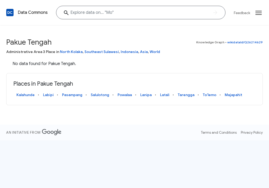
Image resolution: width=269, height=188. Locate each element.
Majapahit (233, 94)
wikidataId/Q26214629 (245, 42)
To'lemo (209, 94)
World (155, 51)
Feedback (242, 12)
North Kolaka (71, 51)
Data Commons (33, 12)
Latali (164, 94)
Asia (144, 51)
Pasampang (72, 94)
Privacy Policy (252, 132)
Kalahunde (25, 94)
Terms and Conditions (219, 132)
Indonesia (129, 51)
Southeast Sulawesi (101, 51)
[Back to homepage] (10, 12)
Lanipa (146, 94)
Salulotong (100, 94)
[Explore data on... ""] (140, 12)
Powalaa (125, 94)
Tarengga (186, 94)
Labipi (48, 94)
